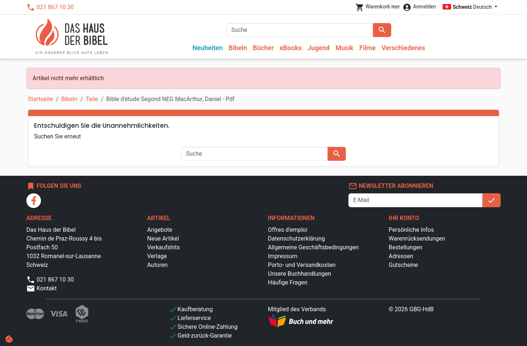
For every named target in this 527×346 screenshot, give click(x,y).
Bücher (263, 48)
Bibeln (237, 48)
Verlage (157, 256)
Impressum (283, 256)
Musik (345, 48)
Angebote (159, 229)
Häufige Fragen (287, 282)
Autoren (157, 264)
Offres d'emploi (287, 229)
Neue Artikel (163, 238)
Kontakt (41, 288)
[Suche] (300, 30)
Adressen (401, 256)
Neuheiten (208, 48)
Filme (367, 48)
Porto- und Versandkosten (302, 264)
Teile (92, 99)
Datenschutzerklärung (296, 238)
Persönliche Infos (411, 229)
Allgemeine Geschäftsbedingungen (313, 247)
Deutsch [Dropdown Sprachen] (467, 7)
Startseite (40, 99)
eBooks (291, 48)
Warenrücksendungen (417, 238)
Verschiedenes (403, 48)
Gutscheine (403, 264)
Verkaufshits (163, 247)
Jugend (318, 48)
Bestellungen (405, 247)
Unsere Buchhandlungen (299, 273)
